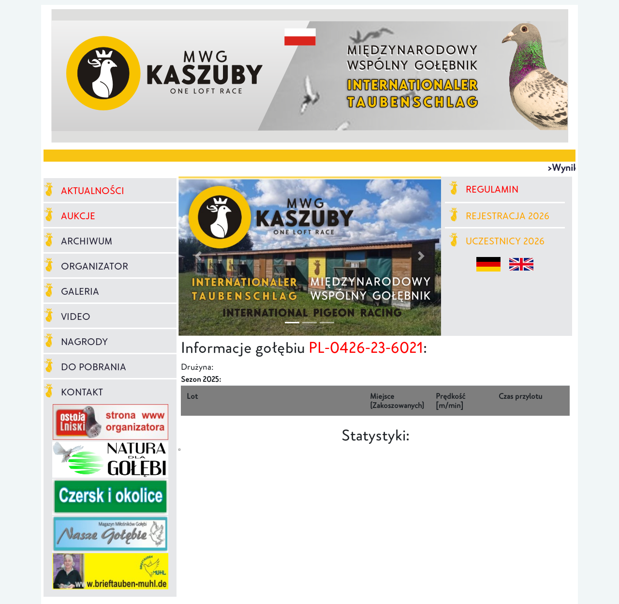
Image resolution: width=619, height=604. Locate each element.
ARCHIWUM (78, 241)
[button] (198, 256)
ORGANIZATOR (86, 266)
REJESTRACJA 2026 (499, 216)
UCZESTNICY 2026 (497, 241)
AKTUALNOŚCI (84, 190)
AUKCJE (69, 216)
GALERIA (71, 291)
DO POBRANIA (85, 367)
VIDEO (67, 316)
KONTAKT (73, 392)
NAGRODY (76, 341)
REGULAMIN (484, 189)
